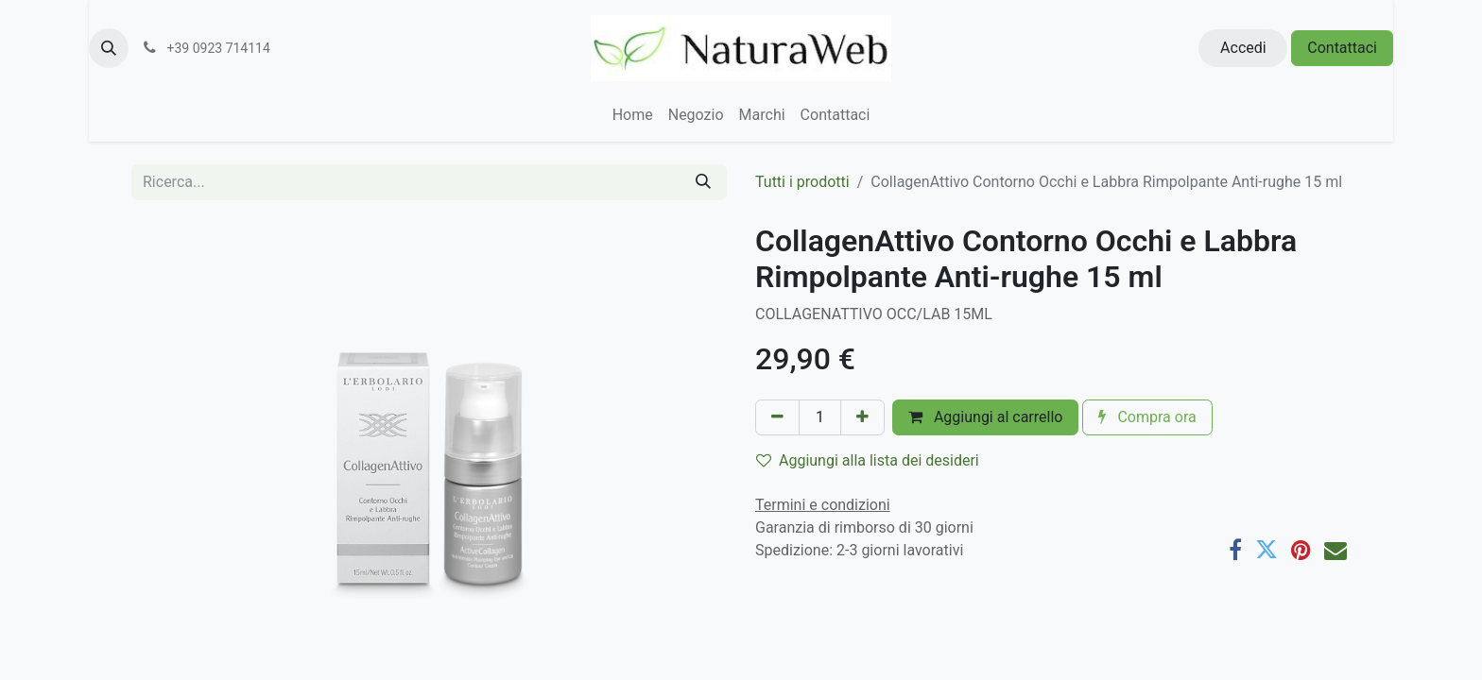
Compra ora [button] (1147, 417)
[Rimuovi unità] (777, 417)
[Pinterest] (1301, 549)
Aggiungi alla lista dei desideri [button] (867, 460)
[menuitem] (633, 115)
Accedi (1243, 48)
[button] (109, 48)
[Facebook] (1235, 549)
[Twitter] (1266, 549)
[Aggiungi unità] (862, 417)
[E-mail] (1335, 549)
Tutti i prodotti (802, 182)
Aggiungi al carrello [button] (985, 417)
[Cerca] (703, 182)
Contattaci (1342, 48)
